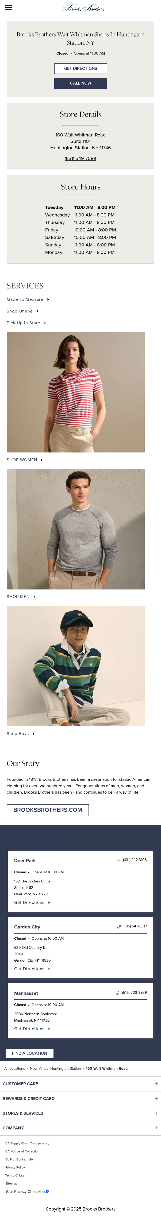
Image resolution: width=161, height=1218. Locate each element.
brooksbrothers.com (47, 810)
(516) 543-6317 (132, 926)
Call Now (80, 83)
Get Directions (75, 67)
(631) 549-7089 (80, 158)
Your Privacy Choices (23, 1192)
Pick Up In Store (23, 323)
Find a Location (29, 1054)
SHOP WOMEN (22, 460)
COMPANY (36, 1128)
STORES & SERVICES (36, 1113)
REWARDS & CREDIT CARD (36, 1099)
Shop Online (20, 311)
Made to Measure (25, 299)
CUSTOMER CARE (36, 1084)
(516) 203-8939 (131, 993)
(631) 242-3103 (132, 860)
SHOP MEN (18, 597)
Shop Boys (18, 734)
